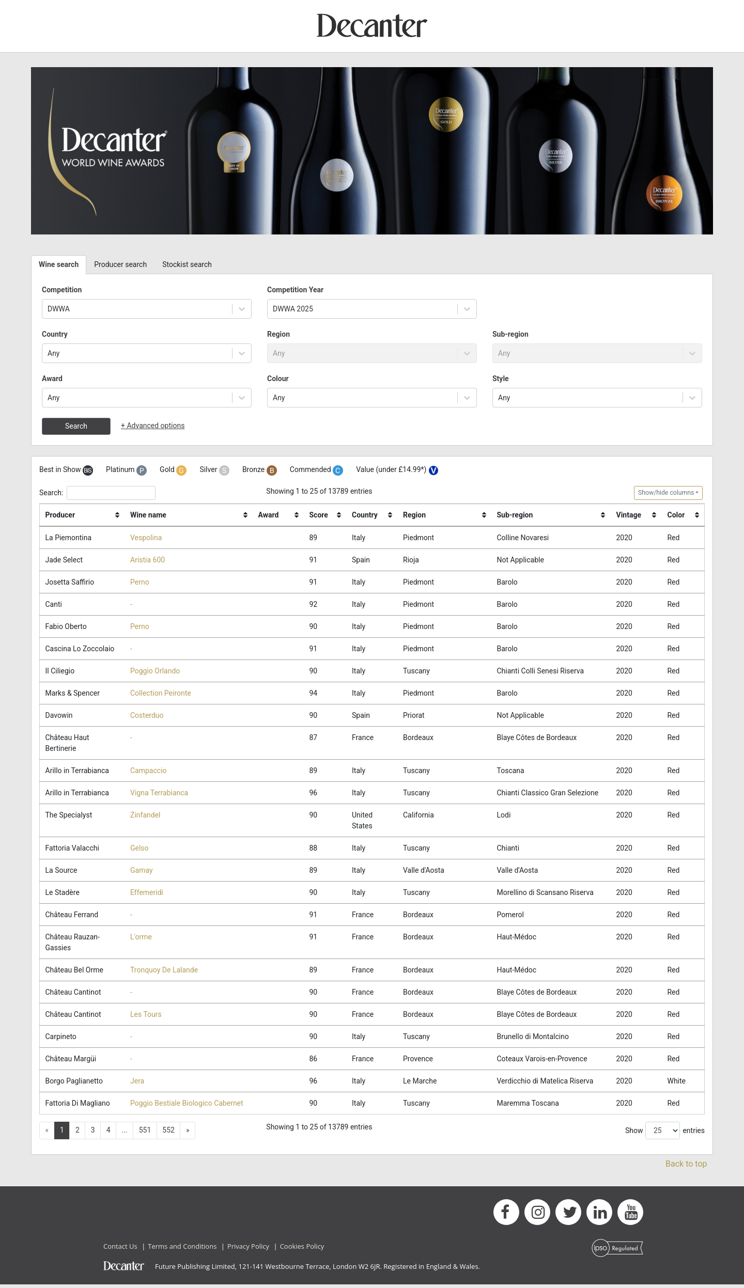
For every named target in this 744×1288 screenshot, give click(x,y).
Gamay (141, 872)
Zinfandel (145, 816)
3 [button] (93, 1133)
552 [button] (168, 1133)
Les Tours (146, 1017)
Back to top (686, 1167)
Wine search (59, 264)
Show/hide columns (666, 492)
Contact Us (120, 1249)
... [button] (125, 1133)
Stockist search (187, 264)
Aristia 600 (147, 560)
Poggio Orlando (155, 671)
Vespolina (146, 537)
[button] (187, 1134)
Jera (137, 1083)
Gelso (139, 849)
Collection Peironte (160, 694)
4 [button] (108, 1133)
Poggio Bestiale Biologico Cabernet (186, 1106)
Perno (139, 582)
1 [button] (62, 1133)
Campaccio (148, 771)
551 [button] (145, 1133)
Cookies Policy (302, 1249)
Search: (97, 493)
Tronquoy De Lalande (164, 972)
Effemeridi (146, 894)
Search (76, 426)
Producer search (120, 264)
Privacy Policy (248, 1249)
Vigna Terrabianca (159, 794)
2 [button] (77, 1133)
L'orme (141, 939)
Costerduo (147, 716)
